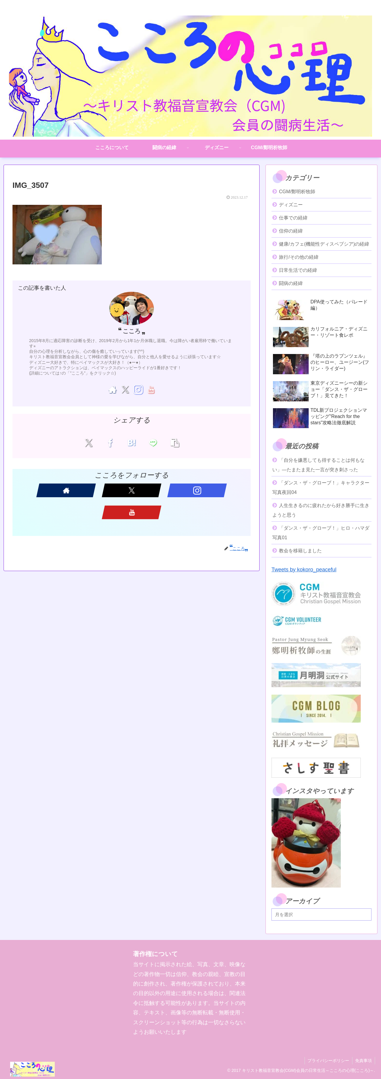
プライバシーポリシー (328, 1060)
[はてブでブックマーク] (132, 442)
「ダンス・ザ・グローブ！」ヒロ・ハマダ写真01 (320, 533)
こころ (131, 331)
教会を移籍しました (300, 550)
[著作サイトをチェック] (112, 389)
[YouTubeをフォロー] (150, 389)
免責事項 (363, 1060)
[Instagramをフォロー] (137, 389)
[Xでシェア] (93, 442)
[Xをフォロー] (125, 389)
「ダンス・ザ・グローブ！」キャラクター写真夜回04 (320, 487)
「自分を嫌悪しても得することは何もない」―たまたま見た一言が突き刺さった (318, 465)
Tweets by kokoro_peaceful (303, 570)
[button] (170, 442)
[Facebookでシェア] (112, 442)
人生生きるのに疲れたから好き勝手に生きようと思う (320, 510)
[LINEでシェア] (151, 442)
